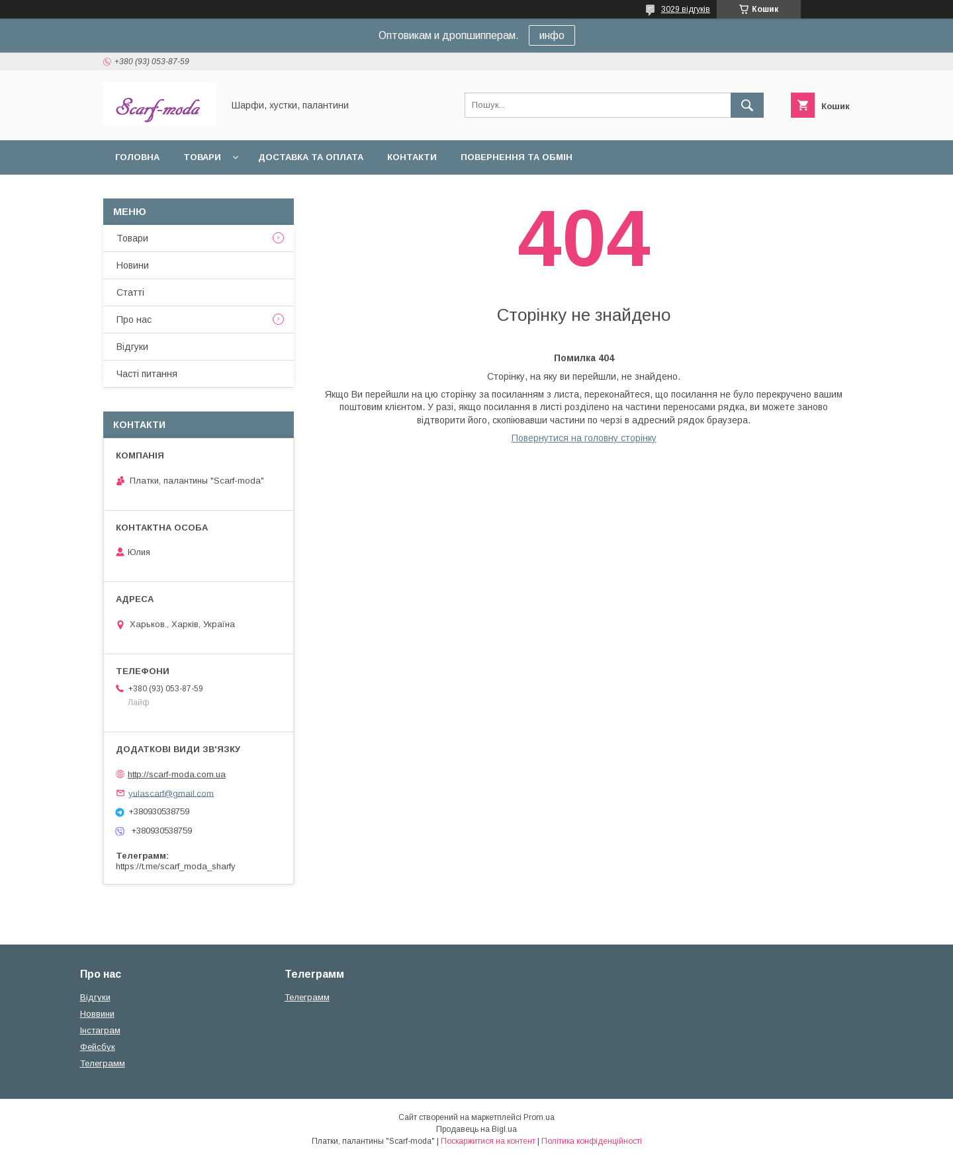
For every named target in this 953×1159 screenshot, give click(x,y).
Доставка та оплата (310, 157)
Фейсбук (97, 1047)
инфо (552, 35)
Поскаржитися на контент (488, 1141)
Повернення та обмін (516, 157)
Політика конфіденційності (591, 1141)
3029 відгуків (685, 9)
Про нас (134, 319)
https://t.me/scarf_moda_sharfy (176, 866)
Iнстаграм (100, 1030)
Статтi (130, 292)
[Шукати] (747, 105)
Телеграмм (102, 1063)
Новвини (97, 1014)
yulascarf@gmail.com (171, 793)
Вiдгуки (132, 346)
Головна (137, 157)
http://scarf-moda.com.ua (177, 774)
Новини (132, 265)
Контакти (412, 157)
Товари (202, 157)
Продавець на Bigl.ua (476, 1129)
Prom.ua (539, 1117)
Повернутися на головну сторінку (584, 438)
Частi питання (146, 373)
